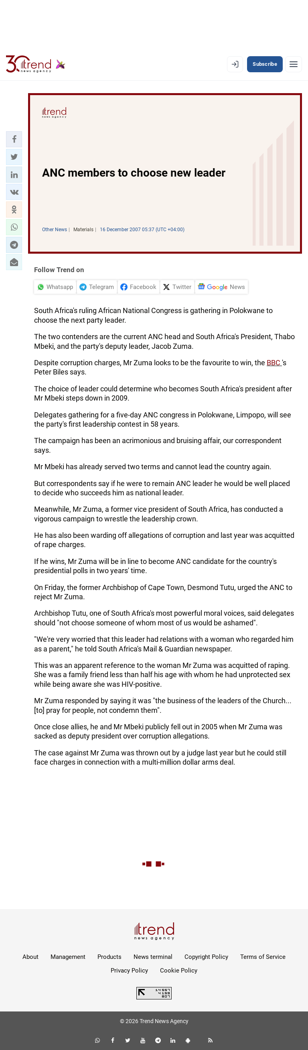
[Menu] (293, 64)
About (30, 956)
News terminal (153, 956)
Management (68, 956)
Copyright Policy (206, 956)
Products (109, 956)
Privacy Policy (129, 970)
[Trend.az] (35, 64)
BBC (274, 362)
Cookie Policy (178, 970)
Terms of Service (263, 956)
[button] (14, 139)
